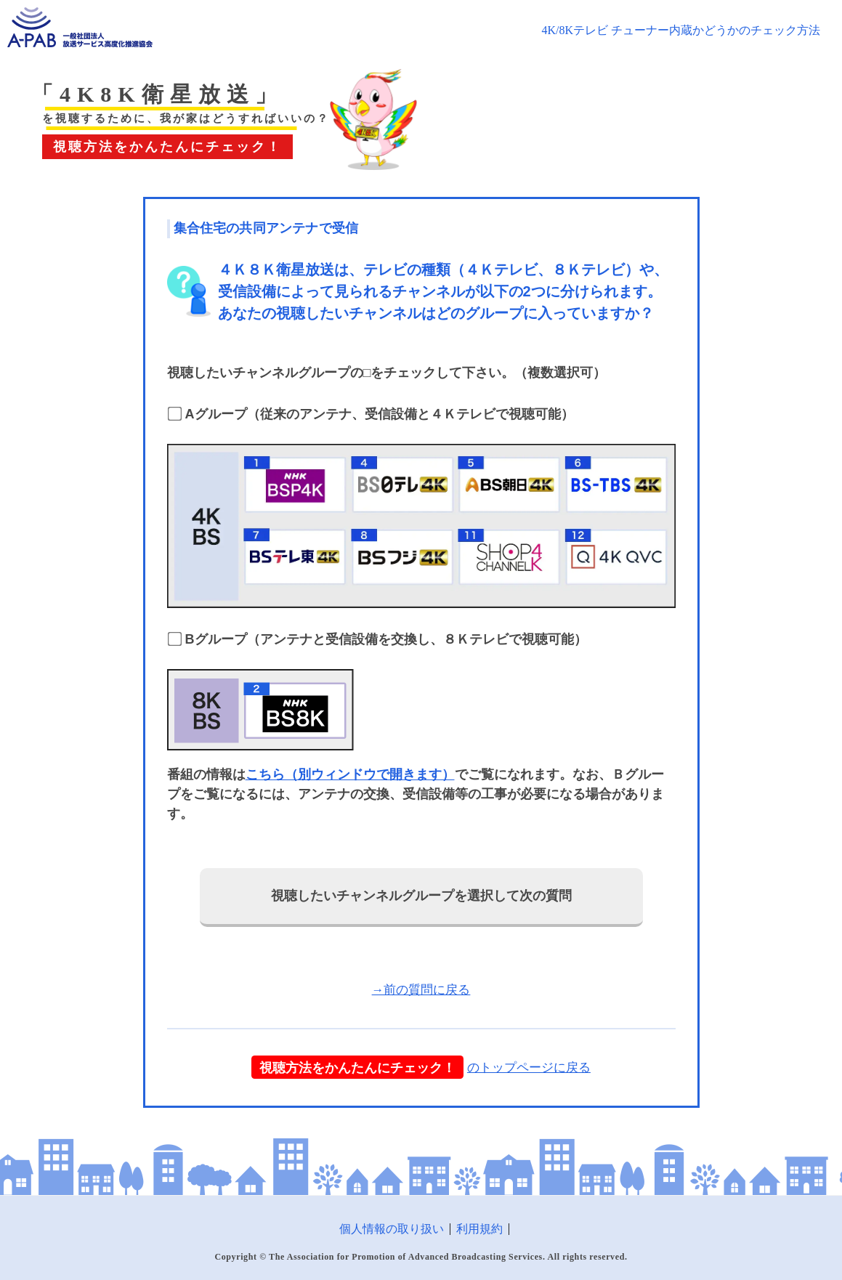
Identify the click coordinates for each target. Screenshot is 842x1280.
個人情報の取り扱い (391, 1229)
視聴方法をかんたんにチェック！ (357, 1066)
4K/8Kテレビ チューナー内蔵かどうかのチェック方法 (680, 30)
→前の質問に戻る (421, 990)
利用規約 (479, 1229)
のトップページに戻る (529, 1067)
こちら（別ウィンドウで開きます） (350, 774)
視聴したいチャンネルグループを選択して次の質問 (421, 895)
